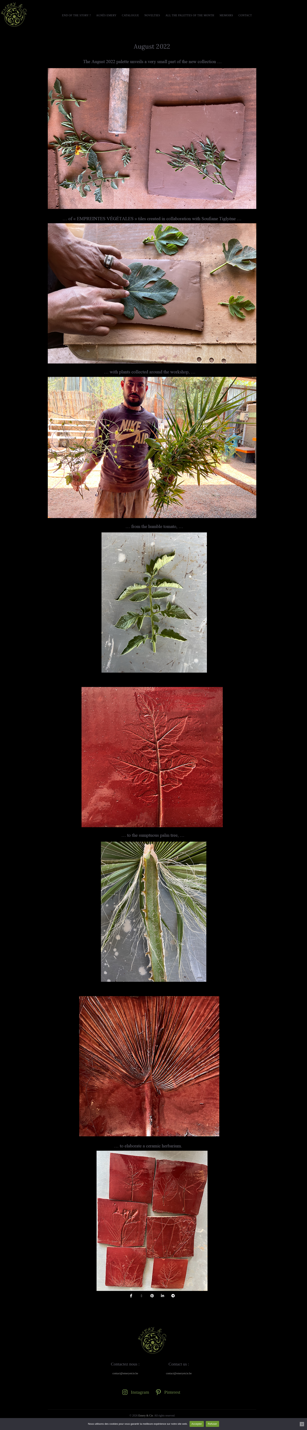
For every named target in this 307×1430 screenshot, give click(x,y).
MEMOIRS (226, 15)
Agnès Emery (106, 15)
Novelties (152, 15)
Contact (245, 15)
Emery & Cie (145, 1415)
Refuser (212, 1423)
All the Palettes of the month (189, 15)
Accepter (196, 1423)
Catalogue (130, 15)
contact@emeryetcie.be (125, 1373)
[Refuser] (302, 1424)
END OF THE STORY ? (76, 15)
